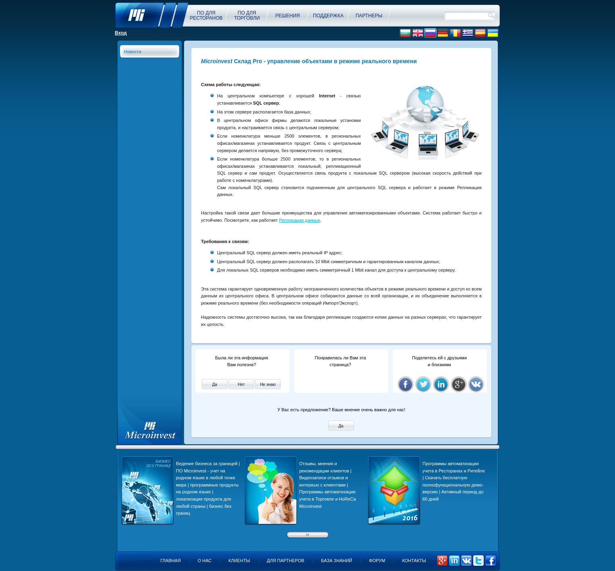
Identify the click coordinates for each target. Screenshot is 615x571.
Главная (170, 560)
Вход (121, 33)
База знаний (336, 560)
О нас (205, 560)
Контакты (414, 560)
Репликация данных (299, 220)
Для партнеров (285, 560)
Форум (377, 560)
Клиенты (239, 560)
